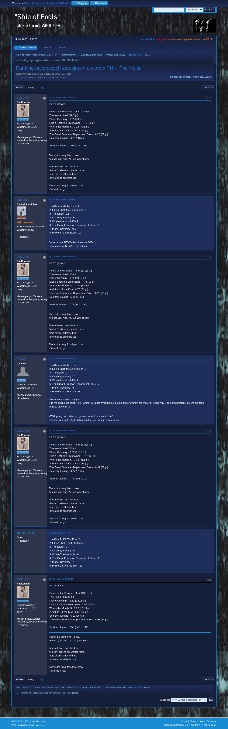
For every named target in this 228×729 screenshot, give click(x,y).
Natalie (22, 200)
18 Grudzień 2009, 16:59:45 (62, 256)
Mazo (21, 358)
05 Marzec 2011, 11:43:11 (61, 579)
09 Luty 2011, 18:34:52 (60, 533)
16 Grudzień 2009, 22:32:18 (62, 200)
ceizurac (23, 97)
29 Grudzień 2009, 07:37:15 (62, 430)
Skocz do (164, 700)
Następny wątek (202, 76)
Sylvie (147, 55)
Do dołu (19, 88)
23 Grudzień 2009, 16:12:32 (62, 358)
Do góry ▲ (211, 721)
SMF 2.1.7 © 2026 (19, 721)
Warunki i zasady (197, 721)
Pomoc (184, 721)
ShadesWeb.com (37, 725)
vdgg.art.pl (161, 39)
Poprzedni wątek (180, 76)
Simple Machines (37, 721)
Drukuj (208, 88)
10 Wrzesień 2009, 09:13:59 (62, 97)
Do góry (20, 679)
